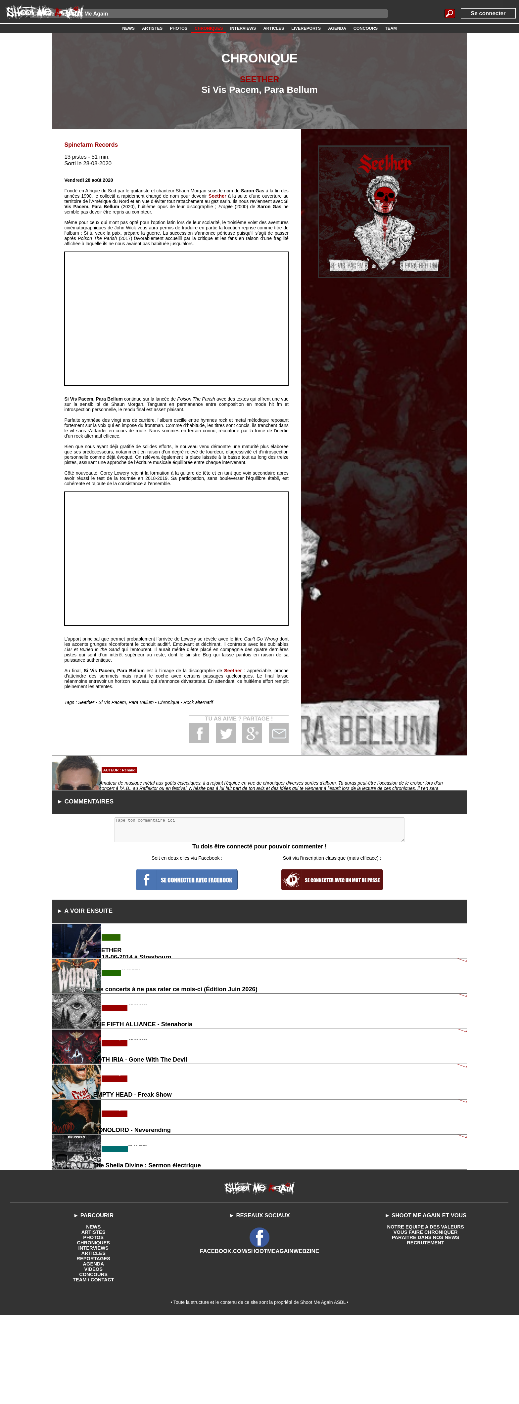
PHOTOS (93, 1323)
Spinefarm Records (89, 144)
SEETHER (259, 79)
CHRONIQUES (93, 1329)
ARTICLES (93, 1339)
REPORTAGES (93, 1344)
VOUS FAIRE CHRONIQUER (425, 1318)
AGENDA (93, 1350)
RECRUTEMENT (425, 1329)
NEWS (93, 1313)
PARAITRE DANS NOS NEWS (426, 1323)
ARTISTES (93, 1318)
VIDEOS (93, 1355)
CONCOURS (93, 1360)
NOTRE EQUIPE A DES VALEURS (425, 1313)
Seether (217, 195)
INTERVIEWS (93, 1334)
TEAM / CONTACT (93, 1366)
